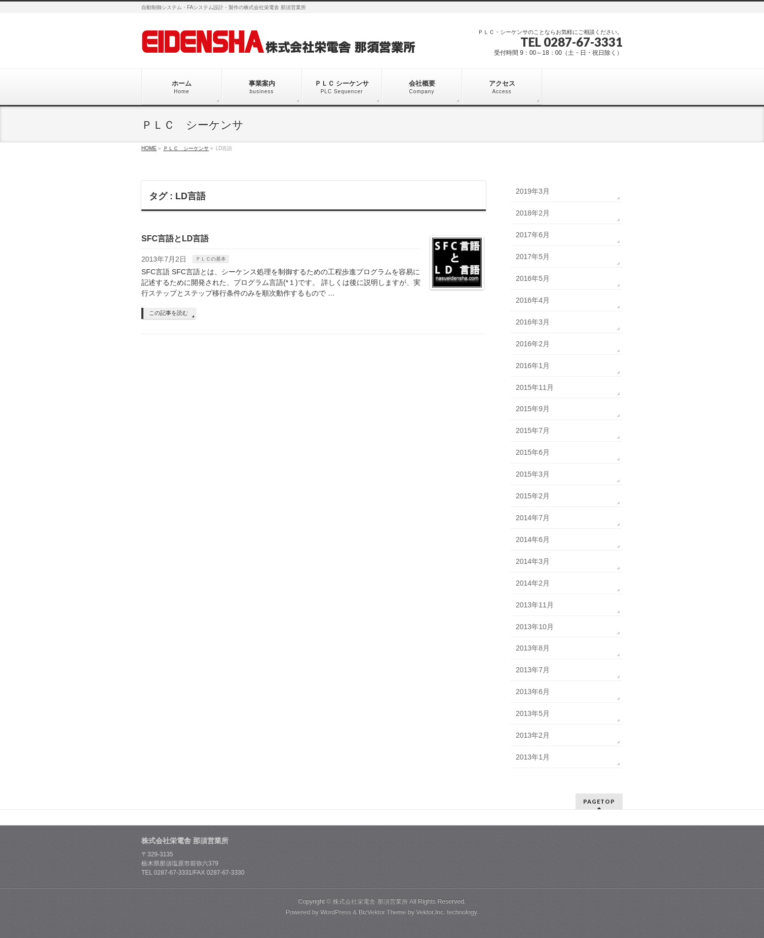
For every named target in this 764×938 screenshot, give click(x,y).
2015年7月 (533, 430)
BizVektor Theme (382, 912)
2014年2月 (533, 583)
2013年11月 (535, 605)
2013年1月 (533, 757)
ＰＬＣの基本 (211, 259)
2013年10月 (535, 627)
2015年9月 (533, 409)
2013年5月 (533, 713)
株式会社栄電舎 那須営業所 (370, 901)
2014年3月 (533, 561)
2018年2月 (533, 213)
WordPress (335, 912)
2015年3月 (533, 474)
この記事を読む (168, 313)
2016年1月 (533, 366)
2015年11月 (535, 387)
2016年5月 (533, 278)
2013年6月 (533, 692)
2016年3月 (533, 322)
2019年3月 (533, 191)
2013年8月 (533, 648)
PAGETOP (599, 801)
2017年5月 (533, 256)
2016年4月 (533, 300)
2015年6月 (533, 452)
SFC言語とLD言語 (175, 238)
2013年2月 (533, 735)
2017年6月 (533, 235)
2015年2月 (533, 496)
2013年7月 (533, 670)
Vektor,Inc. (430, 912)
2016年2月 (533, 344)
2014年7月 (533, 518)
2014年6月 (533, 539)
